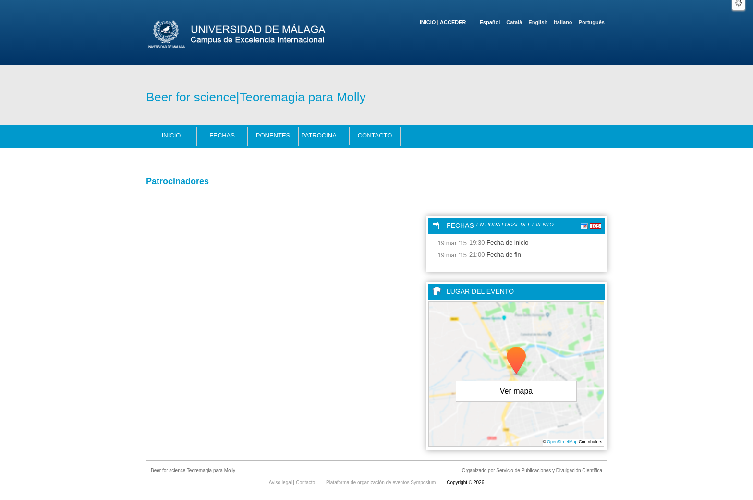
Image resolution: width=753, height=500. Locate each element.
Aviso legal (281, 482)
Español (490, 22)
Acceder (453, 22)
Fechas (222, 135)
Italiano (563, 22)
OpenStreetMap (562, 441)
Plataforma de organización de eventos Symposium (381, 482)
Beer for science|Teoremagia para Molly (256, 97)
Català (514, 22)
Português (592, 22)
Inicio (428, 22)
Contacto (375, 135)
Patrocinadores (325, 135)
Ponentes (273, 135)
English (537, 22)
